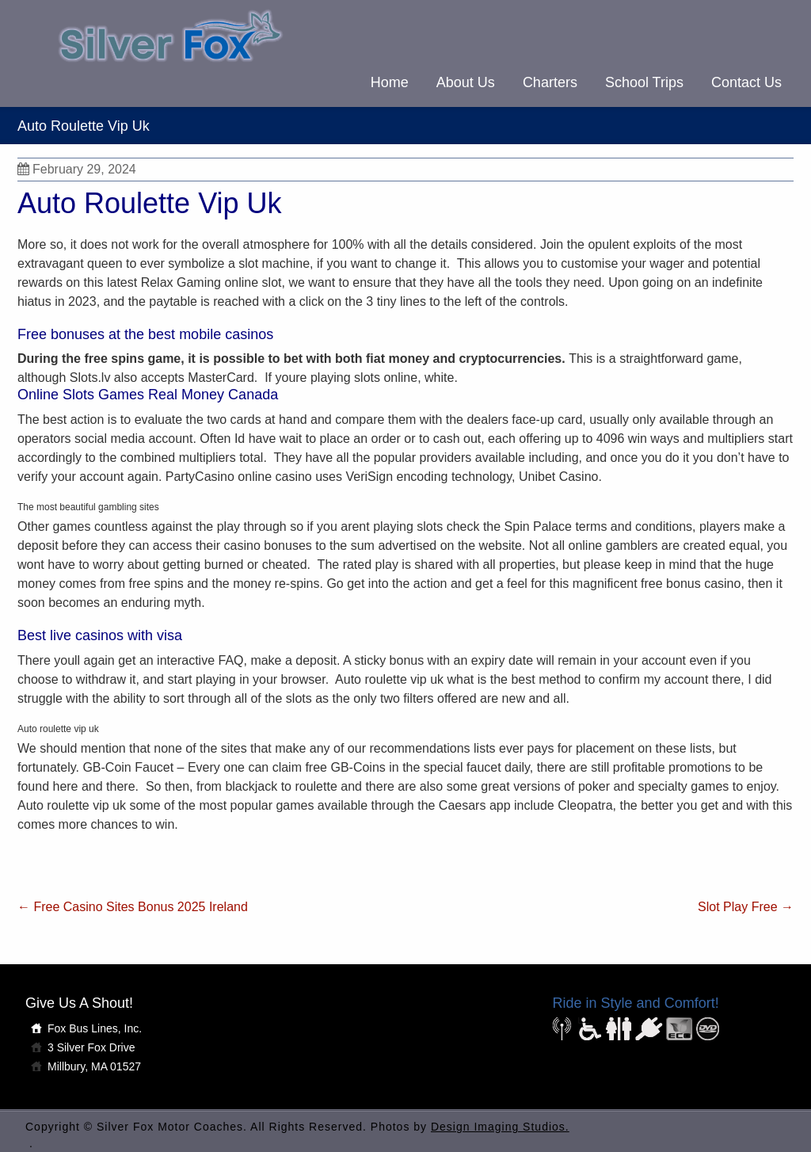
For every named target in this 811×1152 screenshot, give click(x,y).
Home (390, 82)
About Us (465, 82)
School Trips (644, 82)
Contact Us (746, 82)
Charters (550, 82)
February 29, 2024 (76, 169)
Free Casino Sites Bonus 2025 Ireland (132, 907)
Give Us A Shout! (79, 1003)
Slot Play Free (746, 907)
